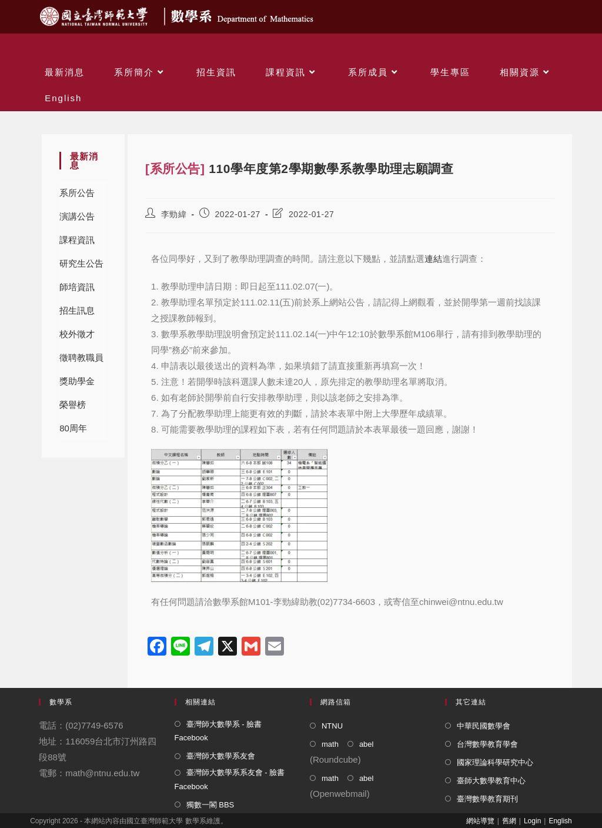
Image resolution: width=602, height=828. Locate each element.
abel (366, 744)
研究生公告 (81, 263)
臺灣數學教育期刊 (487, 798)
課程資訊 (77, 240)
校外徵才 (77, 334)
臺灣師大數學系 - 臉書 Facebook (218, 731)
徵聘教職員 (81, 358)
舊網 (509, 821)
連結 (433, 259)
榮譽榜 (72, 405)
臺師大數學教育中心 (491, 780)
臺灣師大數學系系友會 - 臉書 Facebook (230, 779)
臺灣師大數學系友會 (220, 755)
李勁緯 (174, 214)
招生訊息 (77, 310)
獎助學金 (77, 381)
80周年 (73, 428)
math (330, 744)
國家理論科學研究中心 (495, 762)
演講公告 (77, 216)
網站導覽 (480, 821)
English (560, 821)
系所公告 (77, 193)
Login (532, 821)
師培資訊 (77, 287)
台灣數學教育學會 (487, 744)
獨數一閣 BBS (210, 804)
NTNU (332, 725)
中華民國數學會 (483, 725)
